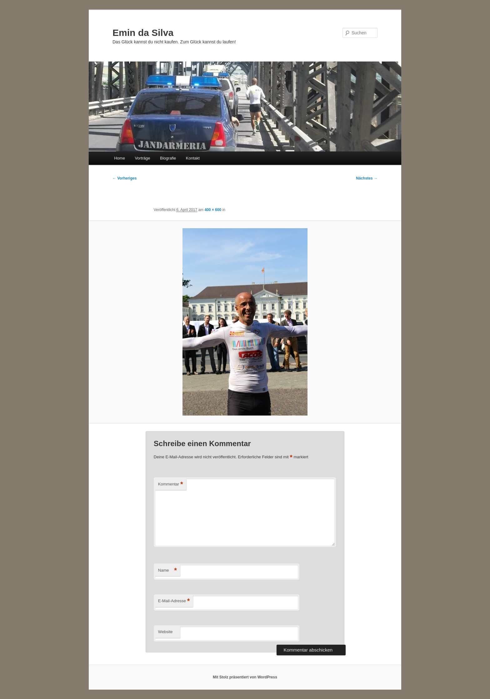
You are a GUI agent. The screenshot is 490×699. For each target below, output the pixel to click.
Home (119, 158)
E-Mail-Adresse (174, 601)
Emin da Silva (142, 32)
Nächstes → (367, 178)
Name (167, 570)
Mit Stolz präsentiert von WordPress (245, 677)
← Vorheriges (124, 178)
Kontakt (193, 158)
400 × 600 (212, 210)
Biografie (168, 158)
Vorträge (142, 158)
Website (165, 631)
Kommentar (170, 484)
